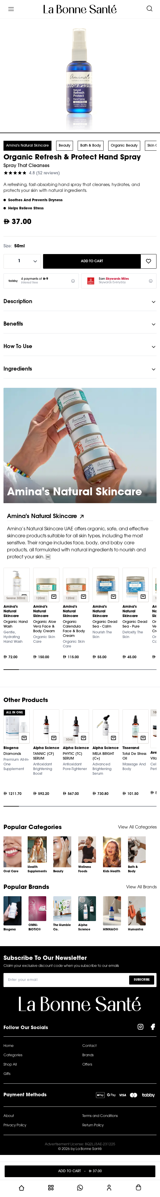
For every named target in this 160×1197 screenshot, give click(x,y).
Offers (87, 1064)
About (8, 1116)
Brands (88, 1055)
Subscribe (142, 980)
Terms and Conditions (100, 1116)
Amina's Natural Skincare (27, 145)
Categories (12, 1055)
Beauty (64, 145)
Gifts (6, 1074)
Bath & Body (90, 145)
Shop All (10, 1064)
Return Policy (93, 1125)
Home (8, 1046)
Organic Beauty (124, 145)
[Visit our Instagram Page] (140, 1028)
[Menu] (11, 9)
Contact (89, 1046)
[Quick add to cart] (53, 596)
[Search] (149, 9)
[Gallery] (80, 620)
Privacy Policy (14, 1125)
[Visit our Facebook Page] (153, 1028)
